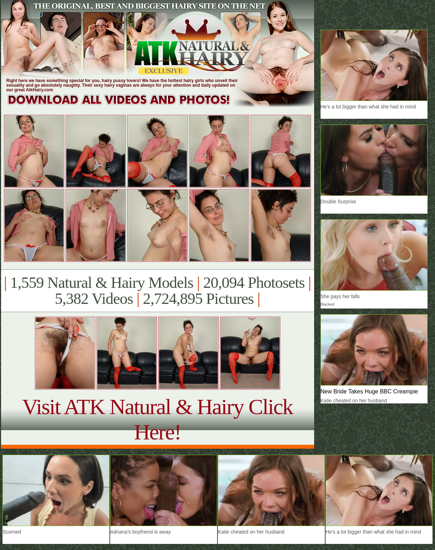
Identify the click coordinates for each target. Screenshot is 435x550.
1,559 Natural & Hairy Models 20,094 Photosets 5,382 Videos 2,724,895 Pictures (157, 291)
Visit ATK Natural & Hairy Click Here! (157, 419)
